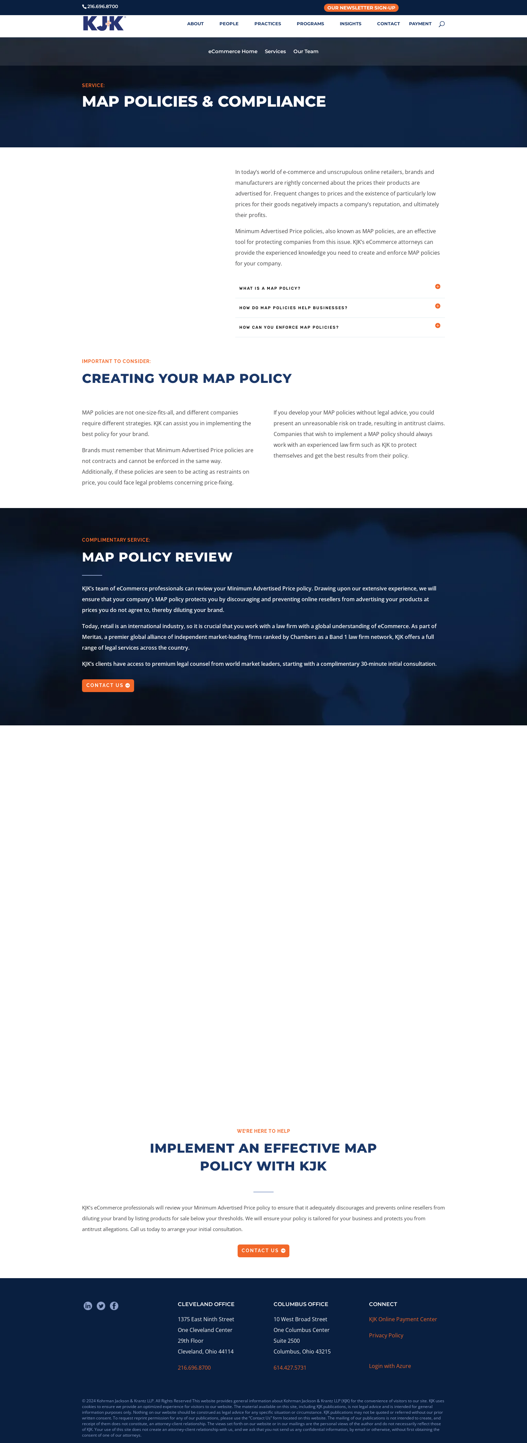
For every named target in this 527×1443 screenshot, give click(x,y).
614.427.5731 (290, 1367)
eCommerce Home (232, 52)
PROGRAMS (310, 23)
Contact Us (105, 685)
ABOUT (195, 23)
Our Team (306, 52)
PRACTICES (267, 23)
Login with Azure (390, 1366)
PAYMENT (420, 23)
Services (275, 52)
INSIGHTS (350, 23)
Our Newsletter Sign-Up (361, 8)
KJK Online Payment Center (403, 1319)
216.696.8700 (194, 1367)
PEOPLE (229, 23)
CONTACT (388, 23)
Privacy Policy (386, 1335)
